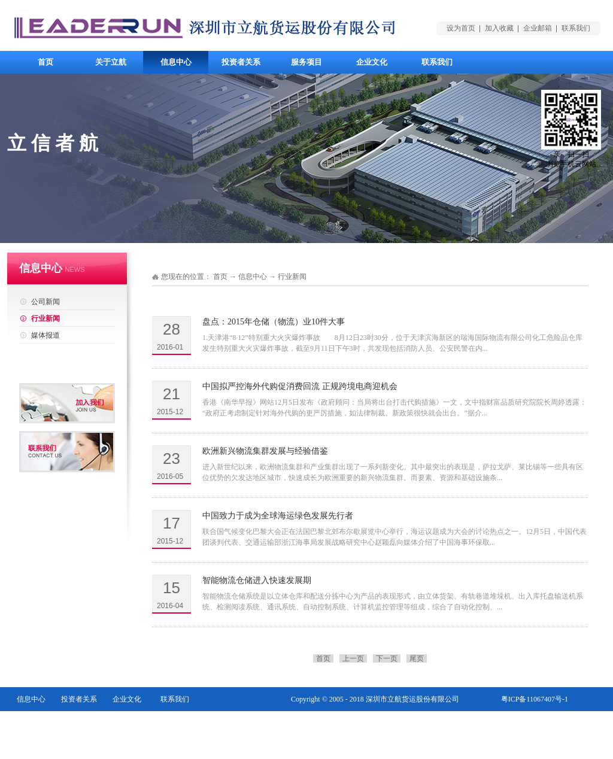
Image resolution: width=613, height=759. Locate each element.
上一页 (353, 658)
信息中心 (252, 276)
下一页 (386, 658)
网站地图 (554, 723)
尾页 (416, 658)
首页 (45, 61)
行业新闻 (292, 276)
